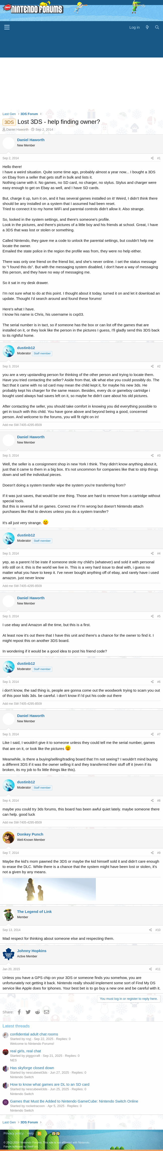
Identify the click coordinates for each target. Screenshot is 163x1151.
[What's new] (147, 27)
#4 (158, 553)
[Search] (157, 27)
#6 (158, 682)
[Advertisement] (81, 71)
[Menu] (7, 27)
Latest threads (16, 1026)
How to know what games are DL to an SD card (49, 1084)
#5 (158, 616)
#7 (158, 734)
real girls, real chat (25, 1051)
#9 (158, 853)
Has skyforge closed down (32, 1068)
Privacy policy (13, 1133)
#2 (158, 366)
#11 (157, 969)
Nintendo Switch (22, 1077)
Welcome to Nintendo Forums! (32, 1044)
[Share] (152, 158)
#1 (158, 158)
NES (13, 1060)
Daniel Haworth (17, 129)
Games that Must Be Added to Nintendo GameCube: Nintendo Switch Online (74, 1101)
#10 (157, 930)
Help (30, 1133)
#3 (158, 455)
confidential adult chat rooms (34, 1034)
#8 (158, 800)
